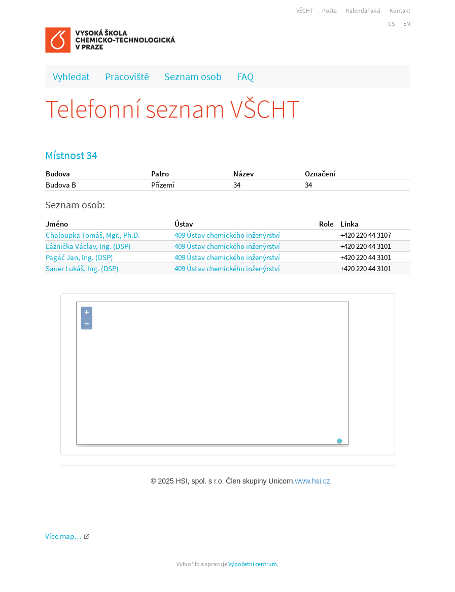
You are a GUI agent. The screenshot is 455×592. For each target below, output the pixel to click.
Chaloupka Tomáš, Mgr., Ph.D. (93, 235)
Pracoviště (127, 76)
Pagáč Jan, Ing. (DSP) (79, 257)
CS (391, 23)
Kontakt (400, 10)
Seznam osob (193, 76)
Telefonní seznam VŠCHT (172, 109)
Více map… (63, 536)
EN (406, 23)
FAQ (245, 76)
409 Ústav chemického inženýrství (227, 235)
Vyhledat (71, 76)
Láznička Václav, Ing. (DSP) (88, 246)
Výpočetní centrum (252, 564)
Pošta (329, 10)
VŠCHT (304, 10)
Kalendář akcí (363, 10)
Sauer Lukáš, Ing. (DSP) (82, 268)
